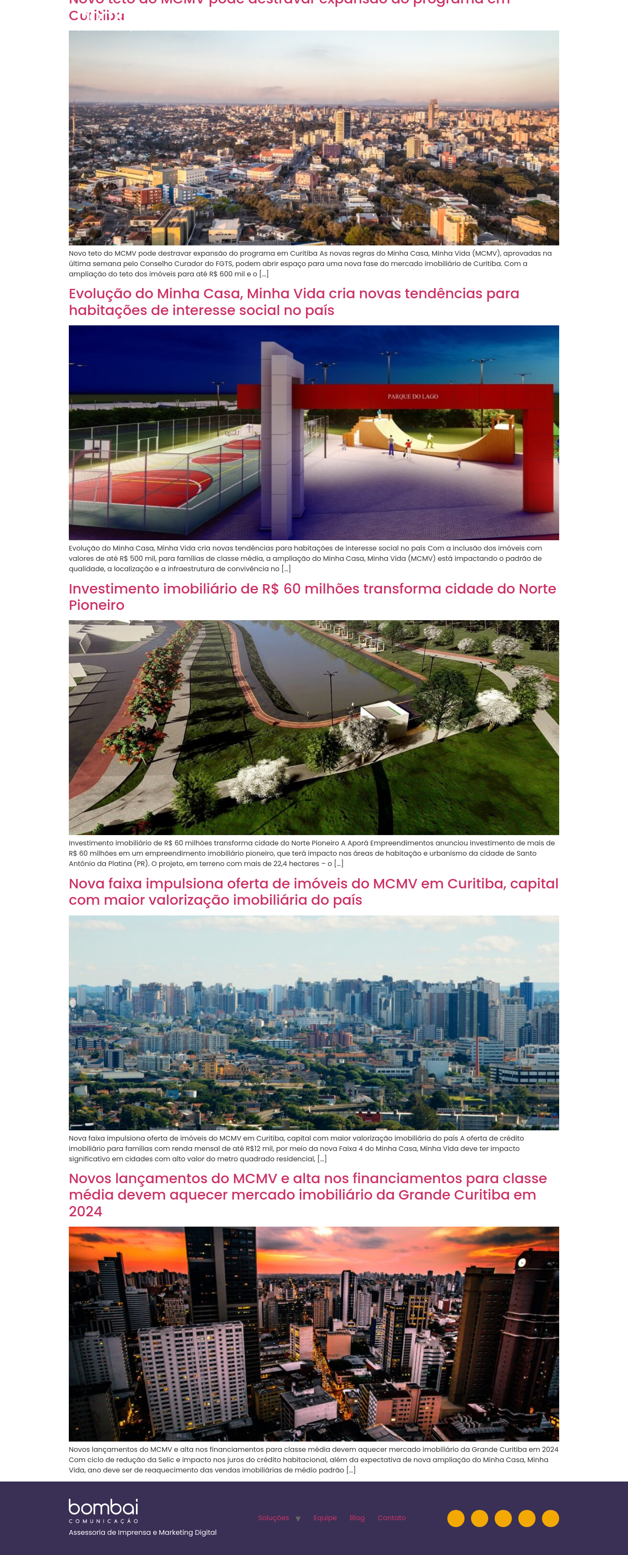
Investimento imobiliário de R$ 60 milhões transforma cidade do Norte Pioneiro (313, 597)
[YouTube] (503, 1518)
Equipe (438, 19)
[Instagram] (456, 1518)
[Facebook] (527, 1518)
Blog (477, 19)
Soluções (390, 19)
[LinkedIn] (479, 1518)
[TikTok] (550, 1518)
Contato (520, 19)
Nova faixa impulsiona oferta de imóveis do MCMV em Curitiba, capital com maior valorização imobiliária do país (314, 891)
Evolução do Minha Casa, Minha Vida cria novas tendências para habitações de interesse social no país (294, 301)
